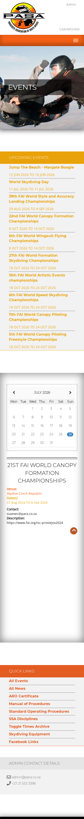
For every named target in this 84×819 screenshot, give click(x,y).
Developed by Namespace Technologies (42, 816)
